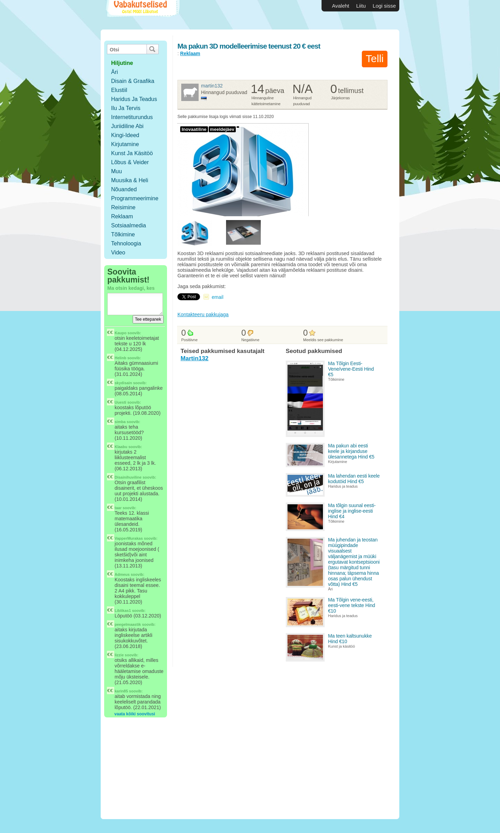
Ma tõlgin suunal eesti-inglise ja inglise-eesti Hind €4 (352, 511)
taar (118, 508)
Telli (375, 58)
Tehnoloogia (126, 243)
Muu (116, 171)
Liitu (361, 6)
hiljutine (122, 63)
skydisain (123, 383)
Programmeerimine (134, 198)
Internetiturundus (132, 117)
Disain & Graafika (133, 81)
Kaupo (120, 333)
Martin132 (212, 86)
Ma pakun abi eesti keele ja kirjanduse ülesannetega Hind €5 (351, 451)
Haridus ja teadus (134, 99)
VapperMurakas (129, 538)
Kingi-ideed (125, 135)
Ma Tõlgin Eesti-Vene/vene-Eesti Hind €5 (351, 369)
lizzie (119, 655)
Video (118, 252)
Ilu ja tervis (125, 108)
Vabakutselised (142, 15)
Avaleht (340, 6)
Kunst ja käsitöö (132, 153)
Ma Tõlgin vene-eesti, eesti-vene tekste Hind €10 (351, 605)
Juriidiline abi (127, 126)
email (217, 297)
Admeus (122, 574)
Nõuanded (124, 189)
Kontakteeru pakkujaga (202, 314)
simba (120, 422)
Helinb (120, 358)
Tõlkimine (123, 234)
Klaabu (121, 447)
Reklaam (122, 216)
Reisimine (123, 207)
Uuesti (120, 402)
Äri (114, 72)
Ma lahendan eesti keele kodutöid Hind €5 (354, 478)
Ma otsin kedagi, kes (131, 288)
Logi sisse (384, 6)
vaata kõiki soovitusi (134, 714)
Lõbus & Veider (130, 162)
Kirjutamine (125, 144)
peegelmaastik (128, 624)
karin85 (121, 691)
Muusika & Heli (129, 180)
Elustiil (119, 90)
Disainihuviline (128, 477)
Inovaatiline (194, 129)
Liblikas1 (123, 610)
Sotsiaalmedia (128, 225)
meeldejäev (222, 129)
